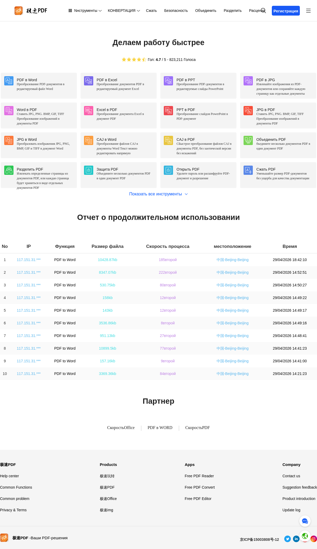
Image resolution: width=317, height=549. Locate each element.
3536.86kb (107, 323)
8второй (168, 323)
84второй (168, 374)
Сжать (151, 10)
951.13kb (107, 336)
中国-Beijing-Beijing (233, 260)
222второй (168, 272)
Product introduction (298, 499)
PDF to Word (65, 260)
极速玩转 (107, 476)
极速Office (108, 499)
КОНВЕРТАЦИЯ (121, 10)
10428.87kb (107, 260)
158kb (107, 298)
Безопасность (176, 10)
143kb (107, 310)
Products (108, 464)
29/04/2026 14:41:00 (290, 361)
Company (291, 464)
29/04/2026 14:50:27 (290, 285)
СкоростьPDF (197, 428)
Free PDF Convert (200, 487)
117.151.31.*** (29, 260)
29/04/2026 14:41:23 (290, 348)
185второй (168, 260)
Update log (291, 510)
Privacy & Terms (13, 510)
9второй (168, 361)
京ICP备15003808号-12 (259, 539)
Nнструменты (85, 10)
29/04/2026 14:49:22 (290, 298)
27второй (168, 336)
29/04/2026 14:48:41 (290, 336)
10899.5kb (107, 348)
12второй (168, 298)
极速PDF (8, 464)
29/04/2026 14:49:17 (290, 310)
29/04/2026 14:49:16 (290, 323)
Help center (9, 476)
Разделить (233, 10)
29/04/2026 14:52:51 (290, 272)
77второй (168, 348)
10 (5, 374)
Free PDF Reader (199, 476)
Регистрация (285, 11)
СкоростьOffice (121, 428)
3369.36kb (107, 374)
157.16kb (107, 361)
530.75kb (107, 285)
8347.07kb (107, 272)
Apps (190, 464)
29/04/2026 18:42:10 (290, 260)
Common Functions (16, 487)
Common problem (14, 499)
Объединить (205, 10)
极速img (106, 510)
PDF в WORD (160, 428)
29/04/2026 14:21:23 (290, 374)
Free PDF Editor (198, 499)
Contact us (291, 476)
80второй (168, 285)
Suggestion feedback (299, 487)
